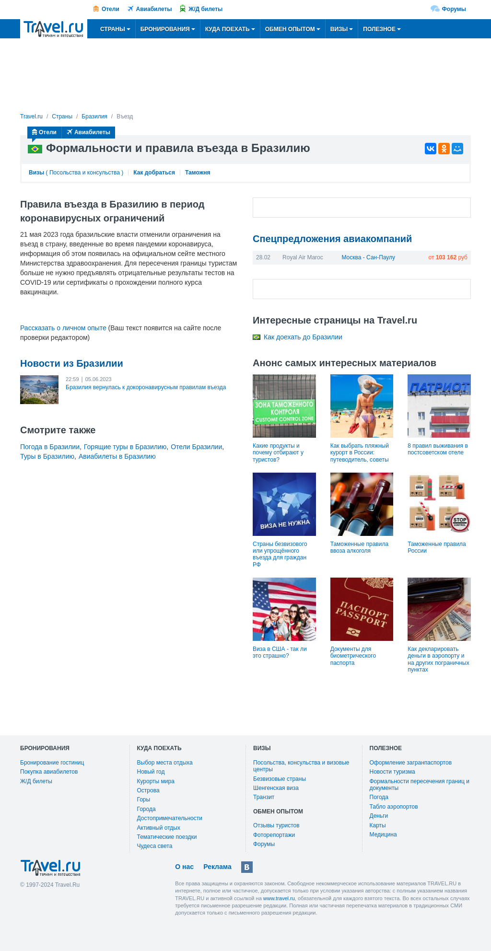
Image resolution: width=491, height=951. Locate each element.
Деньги (379, 815)
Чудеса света (155, 846)
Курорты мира (156, 781)
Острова (148, 790)
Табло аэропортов (394, 806)
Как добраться (154, 172)
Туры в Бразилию (47, 456)
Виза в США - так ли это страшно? (280, 652)
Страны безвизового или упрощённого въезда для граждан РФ (280, 554)
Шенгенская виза (276, 788)
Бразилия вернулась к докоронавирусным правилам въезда (146, 387)
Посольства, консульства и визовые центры (301, 766)
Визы (36, 172)
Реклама (217, 866)
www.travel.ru (279, 898)
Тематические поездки (167, 837)
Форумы (454, 9)
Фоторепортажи (274, 835)
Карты (378, 825)
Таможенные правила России (437, 547)
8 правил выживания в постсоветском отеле (438, 449)
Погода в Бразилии (50, 447)
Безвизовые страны (279, 779)
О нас (184, 866)
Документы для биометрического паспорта (353, 656)
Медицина (383, 834)
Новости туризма (392, 771)
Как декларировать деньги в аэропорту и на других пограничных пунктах (438, 659)
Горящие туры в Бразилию (125, 447)
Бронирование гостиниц (52, 762)
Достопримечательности (169, 818)
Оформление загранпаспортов (411, 762)
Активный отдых (158, 827)
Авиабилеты (154, 9)
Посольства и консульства (84, 172)
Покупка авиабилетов (49, 771)
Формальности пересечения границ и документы (419, 784)
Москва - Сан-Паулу (368, 257)
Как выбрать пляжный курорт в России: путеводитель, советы (359, 452)
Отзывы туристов (276, 825)
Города (146, 809)
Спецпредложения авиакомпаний (332, 238)
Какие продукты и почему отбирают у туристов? (278, 452)
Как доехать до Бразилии (303, 337)
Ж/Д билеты (205, 9)
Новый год (151, 771)
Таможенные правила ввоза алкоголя (359, 547)
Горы (144, 799)
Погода (379, 797)
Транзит (263, 797)
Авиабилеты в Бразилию (117, 456)
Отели (110, 9)
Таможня (197, 172)
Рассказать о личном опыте (63, 328)
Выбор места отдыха (165, 762)
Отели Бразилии (196, 447)
